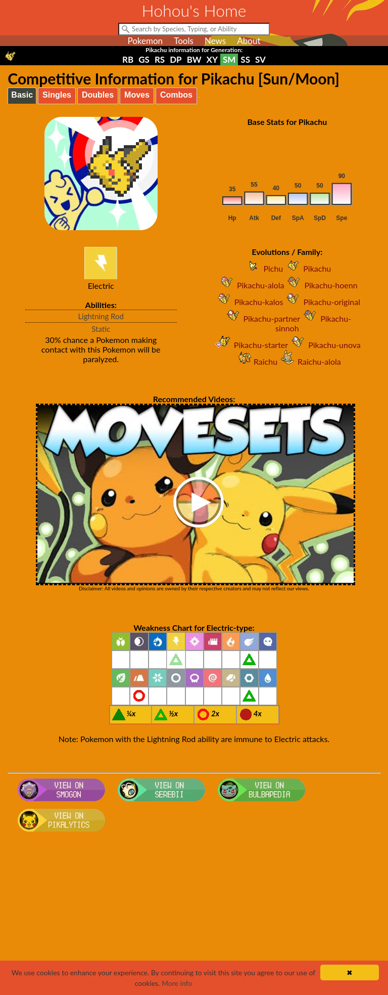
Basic (22, 95)
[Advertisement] (194, 916)
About (248, 40)
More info (177, 983)
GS (144, 59)
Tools (183, 40)
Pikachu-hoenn (320, 285)
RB (127, 59)
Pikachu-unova (324, 345)
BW (194, 59)
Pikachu (307, 268)
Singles (56, 95)
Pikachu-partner (262, 318)
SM (229, 59)
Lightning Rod (101, 316)
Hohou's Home (194, 10)
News (215, 40)
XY (212, 59)
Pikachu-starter (251, 345)
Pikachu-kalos (248, 302)
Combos (176, 95)
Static (100, 328)
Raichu (255, 361)
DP (175, 59)
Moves (137, 95)
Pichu (263, 268)
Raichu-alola (309, 361)
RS (160, 59)
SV (260, 59)
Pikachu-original (321, 302)
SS (245, 59)
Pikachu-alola (250, 285)
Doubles (98, 95)
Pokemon (145, 40)
